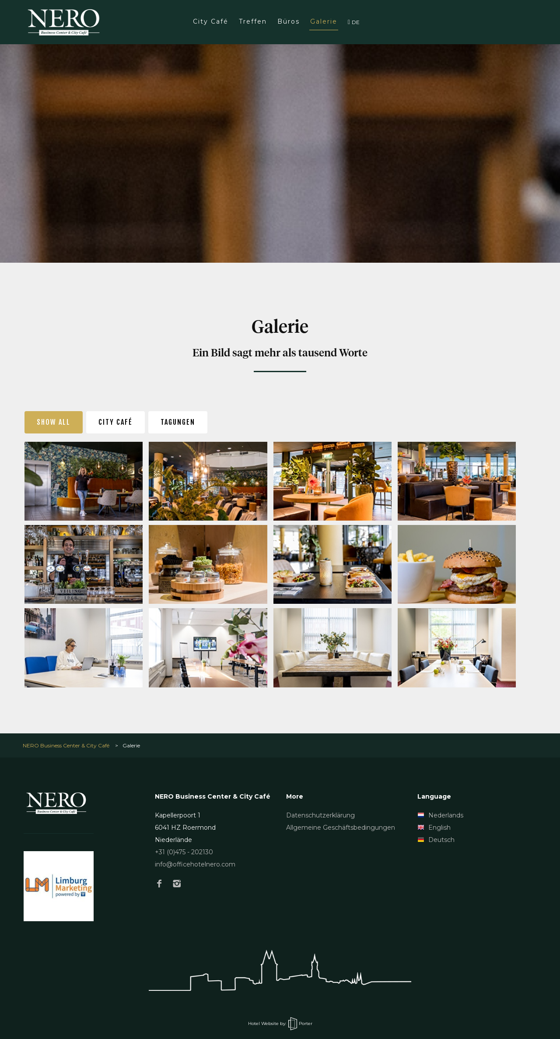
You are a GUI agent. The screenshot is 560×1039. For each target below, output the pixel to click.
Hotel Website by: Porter (280, 1023)
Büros (288, 21)
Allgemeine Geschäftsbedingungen (340, 827)
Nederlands (440, 815)
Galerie (323, 21)
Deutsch (436, 840)
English (434, 827)
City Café (210, 21)
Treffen (253, 21)
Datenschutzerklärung (320, 815)
